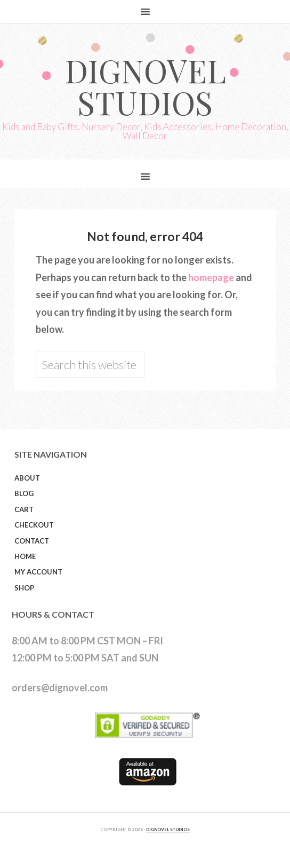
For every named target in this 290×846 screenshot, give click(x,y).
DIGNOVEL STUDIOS (168, 829)
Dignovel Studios (145, 86)
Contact (31, 541)
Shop (24, 588)
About (27, 478)
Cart (24, 509)
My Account (38, 572)
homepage (211, 277)
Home (25, 556)
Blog (24, 493)
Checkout (34, 525)
